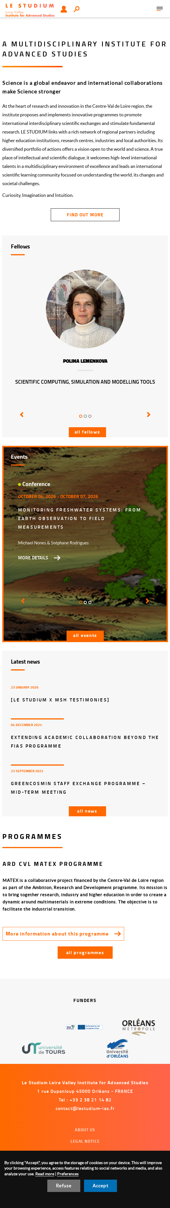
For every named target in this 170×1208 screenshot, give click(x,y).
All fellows (87, 431)
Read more (44, 1174)
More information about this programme (57, 933)
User (63, 9)
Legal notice (85, 1141)
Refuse (63, 1185)
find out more (85, 214)
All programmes (85, 952)
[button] (22, 418)
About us (85, 1129)
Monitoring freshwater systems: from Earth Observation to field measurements (79, 518)
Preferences (68, 1174)
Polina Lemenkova (85, 361)
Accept (100, 1185)
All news (87, 810)
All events (85, 635)
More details (33, 557)
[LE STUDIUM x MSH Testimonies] (60, 699)
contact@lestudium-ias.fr (85, 1108)
